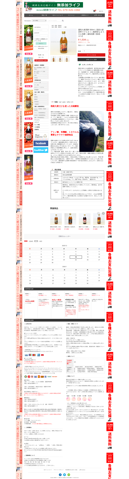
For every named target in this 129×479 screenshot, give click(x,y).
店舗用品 (36, 129)
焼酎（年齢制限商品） (39, 117)
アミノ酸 (36, 85)
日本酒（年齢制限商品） (40, 115)
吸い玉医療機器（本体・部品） (40, 68)
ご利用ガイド (85, 15)
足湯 (35, 75)
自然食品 (36, 101)
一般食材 (36, 104)
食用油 (36, 97)
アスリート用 (37, 82)
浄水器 (36, 77)
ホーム (31, 15)
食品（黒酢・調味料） (57, 25)
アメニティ (37, 120)
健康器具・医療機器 (39, 65)
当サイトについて (57, 15)
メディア (36, 122)
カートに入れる (91, 55)
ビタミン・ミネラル (39, 87)
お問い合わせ (98, 15)
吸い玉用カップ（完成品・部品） (39, 72)
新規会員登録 (41, 48)
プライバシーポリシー (59, 469)
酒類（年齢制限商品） (39, 106)
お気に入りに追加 (91, 59)
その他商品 (37, 127)
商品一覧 (44, 15)
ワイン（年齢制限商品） (40, 112)
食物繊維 (36, 89)
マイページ (71, 15)
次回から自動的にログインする (41, 39)
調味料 (36, 99)
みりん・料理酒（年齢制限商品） (40, 109)
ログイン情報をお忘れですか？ (41, 46)
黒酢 (65, 27)
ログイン (41, 43)
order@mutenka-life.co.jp (35, 438)
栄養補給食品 (37, 80)
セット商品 (37, 124)
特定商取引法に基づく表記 (71, 469)
